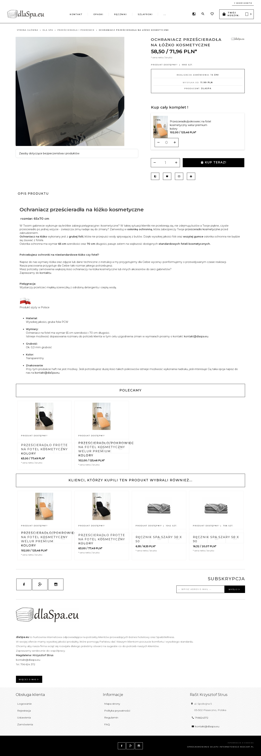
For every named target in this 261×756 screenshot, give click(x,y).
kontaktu (45, 273)
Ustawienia (24, 717)
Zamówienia (25, 724)
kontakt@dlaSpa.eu (47, 372)
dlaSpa (206, 88)
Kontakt (76, 14)
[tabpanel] (130, 290)
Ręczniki (120, 14)
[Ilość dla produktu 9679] (166, 142)
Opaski (98, 14)
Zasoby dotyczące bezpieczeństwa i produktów (49, 153)
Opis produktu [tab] (33, 193)
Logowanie (24, 703)
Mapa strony (112, 703)
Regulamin (111, 717)
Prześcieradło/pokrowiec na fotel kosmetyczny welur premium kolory (190, 125)
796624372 (200, 717)
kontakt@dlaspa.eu (196, 336)
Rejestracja (24, 710)
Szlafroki (145, 14)
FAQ (107, 724)
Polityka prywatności (117, 710)
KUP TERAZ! (213, 162)
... (164, 14)
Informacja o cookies (240, 743)
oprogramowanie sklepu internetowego (213, 747)
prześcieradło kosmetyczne (202, 229)
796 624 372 (28, 664)
